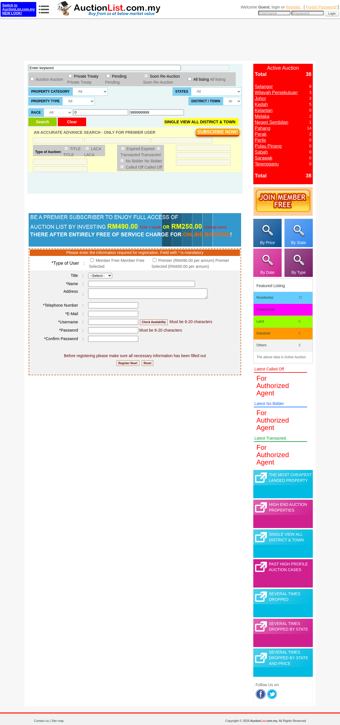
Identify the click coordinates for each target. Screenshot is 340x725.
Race (36, 113)
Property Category (50, 92)
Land (260, 321)
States (181, 92)
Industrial (263, 333)
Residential (264, 298)
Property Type (45, 101)
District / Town (205, 101)
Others (261, 345)
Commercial (265, 309)
